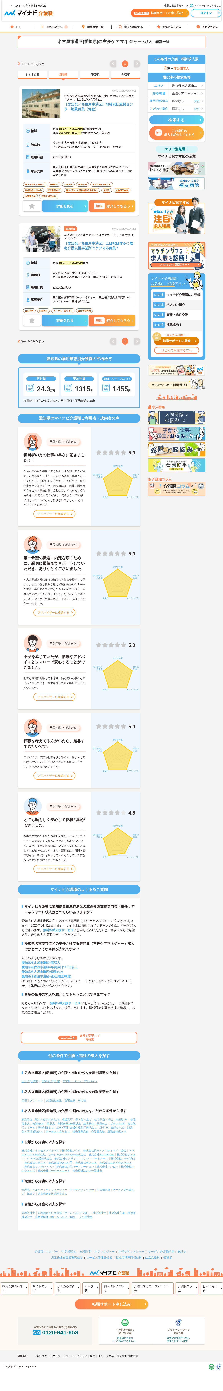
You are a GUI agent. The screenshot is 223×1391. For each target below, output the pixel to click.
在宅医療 (70, 1100)
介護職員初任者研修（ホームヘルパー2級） (64, 1212)
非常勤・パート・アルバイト (80, 1081)
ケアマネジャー (105, 1251)
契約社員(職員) (51, 1081)
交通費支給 (98, 1131)
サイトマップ (40, 1288)
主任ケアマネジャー (82, 1189)
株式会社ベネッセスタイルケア (40, 1150)
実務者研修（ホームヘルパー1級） (56, 1216)
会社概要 (41, 1356)
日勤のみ (102, 1123)
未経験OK (121, 1119)
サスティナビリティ (75, 1356)
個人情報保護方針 (127, 1356)
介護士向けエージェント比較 (151, 1288)
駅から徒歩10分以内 (47, 1119)
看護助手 (85, 1251)
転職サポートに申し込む (153, 14)
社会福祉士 (99, 1212)
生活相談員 (103, 1189)
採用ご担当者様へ (12, 1288)
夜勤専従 (27, 1119)
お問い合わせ (210, 1288)
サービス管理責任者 (99, 1257)
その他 (82, 1100)
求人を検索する (130, 27)
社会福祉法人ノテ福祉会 (87, 1170)
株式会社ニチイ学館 (123, 1158)
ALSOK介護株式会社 (39, 1158)
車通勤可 (67, 1119)
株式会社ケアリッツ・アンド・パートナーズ (81, 1158)
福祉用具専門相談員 (129, 1257)
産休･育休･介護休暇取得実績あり (76, 1127)
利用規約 (89, 1288)
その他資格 (86, 1216)
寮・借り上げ (83, 1119)
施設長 (31, 1193)
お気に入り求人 (169, 27)
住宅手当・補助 (103, 1119)
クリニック (36, 1100)
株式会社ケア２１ (86, 1162)
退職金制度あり (116, 1131)
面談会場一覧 (92, 27)
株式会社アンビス (107, 1166)
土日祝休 (88, 1123)
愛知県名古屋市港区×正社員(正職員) (46, 976)
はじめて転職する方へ (176, 350)
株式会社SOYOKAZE (101, 1154)
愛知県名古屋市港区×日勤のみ (42, 971)
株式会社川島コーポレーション (75, 1166)
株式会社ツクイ (71, 1150)
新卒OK (104, 1127)
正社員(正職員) (30, 1081)
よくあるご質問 (66, 1288)
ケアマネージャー (56, 1189)
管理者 (167, 1257)
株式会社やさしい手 (60, 1162)
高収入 (51, 1123)
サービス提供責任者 (161, 1251)
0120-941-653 (55, 1332)
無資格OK (38, 1123)
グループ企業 (106, 1356)
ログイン (201, 14)
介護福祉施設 (54, 1100)
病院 (24, 1100)
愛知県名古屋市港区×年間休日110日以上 (50, 967)
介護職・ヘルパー (32, 1189)
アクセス (55, 1356)
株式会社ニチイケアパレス (115, 1162)
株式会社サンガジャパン (39, 1166)
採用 (92, 1356)
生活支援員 (152, 1257)
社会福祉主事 (117, 1212)
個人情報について (114, 1288)
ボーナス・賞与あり (58, 1131)
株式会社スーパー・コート (54, 1170)
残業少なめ (118, 1127)
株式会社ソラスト (35, 1162)
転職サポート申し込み (111, 1304)
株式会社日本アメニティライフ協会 (104, 1150)
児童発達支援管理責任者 (52, 1193)
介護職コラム (185, 1288)
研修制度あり (46, 1127)
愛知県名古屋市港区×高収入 (41, 962)
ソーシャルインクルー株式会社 (67, 1154)
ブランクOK (117, 1123)
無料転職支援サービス (58, 930)
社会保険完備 (81, 1131)
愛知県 (57, 441)
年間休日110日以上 (69, 1123)
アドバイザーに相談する (53, 513)
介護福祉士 (28, 1212)
